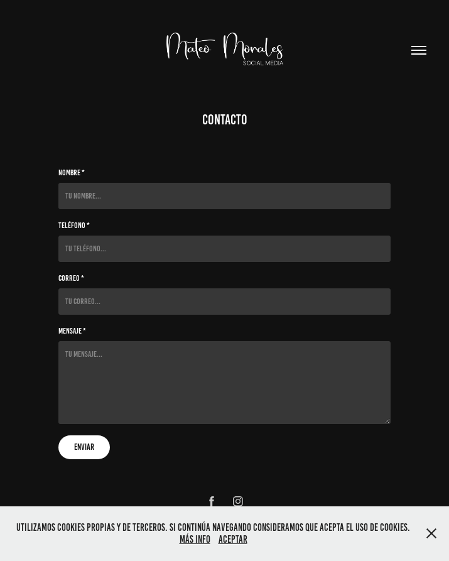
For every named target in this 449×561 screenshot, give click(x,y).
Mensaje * (72, 331)
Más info (195, 539)
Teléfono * (74, 225)
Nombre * (71, 172)
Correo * (71, 278)
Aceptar (233, 539)
